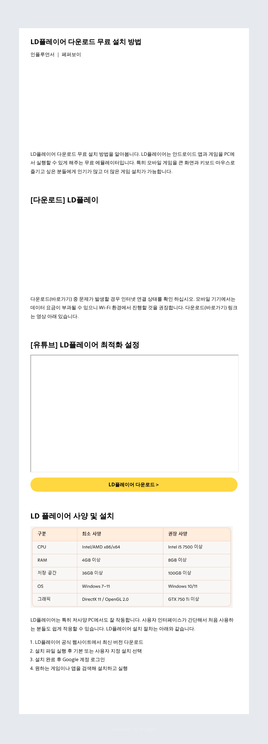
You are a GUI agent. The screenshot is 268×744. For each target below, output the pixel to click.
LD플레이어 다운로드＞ (134, 484)
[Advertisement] (134, 105)
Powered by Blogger (134, 729)
